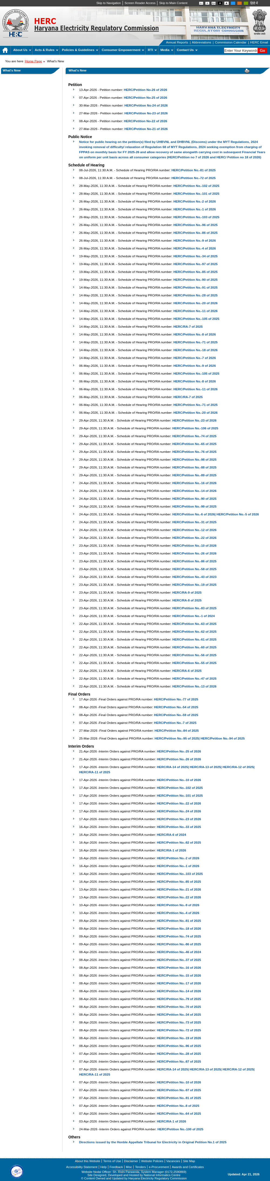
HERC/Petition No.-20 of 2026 (195, 303)
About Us (22, 50)
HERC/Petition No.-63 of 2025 (194, 624)
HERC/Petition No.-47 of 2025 (194, 678)
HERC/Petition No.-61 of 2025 (194, 639)
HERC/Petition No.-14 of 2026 (194, 491)
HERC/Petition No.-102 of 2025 (196, 186)
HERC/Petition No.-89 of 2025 (194, 475)
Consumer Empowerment (123, 50)
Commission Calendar (230, 42)
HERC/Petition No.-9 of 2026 (194, 240)
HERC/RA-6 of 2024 (171, 835)
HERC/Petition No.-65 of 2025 (194, 444)
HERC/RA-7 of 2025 (187, 326)
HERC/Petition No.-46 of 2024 (179, 952)
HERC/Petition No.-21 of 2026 (179, 889)
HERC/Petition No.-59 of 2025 (176, 715)
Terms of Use (112, 1161)
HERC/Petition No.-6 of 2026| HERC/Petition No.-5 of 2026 (215, 514)
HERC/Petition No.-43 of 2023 (194, 577)
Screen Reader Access (140, 3)
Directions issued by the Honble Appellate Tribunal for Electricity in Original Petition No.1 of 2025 (153, 1142)
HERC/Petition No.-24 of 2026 (179, 811)
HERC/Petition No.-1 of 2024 (193, 616)
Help (103, 1167)
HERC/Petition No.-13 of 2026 (194, 686)
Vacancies (173, 1161)
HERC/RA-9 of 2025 (186, 592)
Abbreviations (201, 42)
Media (166, 50)
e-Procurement (159, 1167)
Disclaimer (131, 1161)
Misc (129, 1167)
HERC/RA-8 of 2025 (186, 600)
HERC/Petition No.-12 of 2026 (194, 530)
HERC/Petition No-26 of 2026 (145, 90)
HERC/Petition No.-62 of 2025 (194, 632)
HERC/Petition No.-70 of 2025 (179, 1007)
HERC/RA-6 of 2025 (186, 671)
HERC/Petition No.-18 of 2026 (195, 350)
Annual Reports (177, 42)
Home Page (33, 61)
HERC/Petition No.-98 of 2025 (194, 459)
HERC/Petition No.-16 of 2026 (194, 483)
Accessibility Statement (81, 1167)
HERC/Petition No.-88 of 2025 (194, 467)
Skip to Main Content (173, 3)
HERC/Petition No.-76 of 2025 (194, 452)
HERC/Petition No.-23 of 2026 (194, 420)
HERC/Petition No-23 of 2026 (146, 113)
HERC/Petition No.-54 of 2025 (176, 707)
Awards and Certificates (188, 1167)
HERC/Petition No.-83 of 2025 (194, 608)
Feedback (116, 1167)
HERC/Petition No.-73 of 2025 (179, 1022)
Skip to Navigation (108, 3)
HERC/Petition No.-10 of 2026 (194, 545)
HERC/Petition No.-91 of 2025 (195, 287)
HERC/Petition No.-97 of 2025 (195, 264)
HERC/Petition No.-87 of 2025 (179, 1061)
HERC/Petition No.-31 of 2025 (194, 522)
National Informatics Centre (162, 1175)
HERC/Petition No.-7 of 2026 (194, 358)
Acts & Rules (46, 50)
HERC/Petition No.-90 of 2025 (195, 280)
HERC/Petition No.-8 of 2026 (194, 334)
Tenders (140, 1167)
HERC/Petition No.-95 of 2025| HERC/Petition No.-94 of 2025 (199, 738)
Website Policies (152, 1161)
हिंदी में (254, 3)
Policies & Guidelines (80, 50)
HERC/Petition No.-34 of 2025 (195, 256)
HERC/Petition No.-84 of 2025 (176, 730)
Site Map (189, 1161)
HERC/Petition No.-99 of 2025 (194, 506)
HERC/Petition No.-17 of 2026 (179, 983)
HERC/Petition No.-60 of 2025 (194, 647)
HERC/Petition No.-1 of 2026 (194, 209)
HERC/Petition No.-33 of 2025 (179, 827)
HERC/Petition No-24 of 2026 (146, 105)
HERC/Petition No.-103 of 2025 (196, 217)
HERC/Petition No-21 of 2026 (146, 129)
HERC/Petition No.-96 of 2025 (195, 225)
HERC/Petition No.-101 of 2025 (196, 194)
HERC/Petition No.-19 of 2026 (179, 1038)
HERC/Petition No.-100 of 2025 (180, 1129)
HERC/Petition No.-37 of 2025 (179, 960)
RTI (152, 50)
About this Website (87, 1161)
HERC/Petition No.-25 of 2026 (179, 751)
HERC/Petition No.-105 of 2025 (196, 319)
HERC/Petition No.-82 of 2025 (179, 842)
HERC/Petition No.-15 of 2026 (179, 975)
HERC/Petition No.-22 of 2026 (194, 538)
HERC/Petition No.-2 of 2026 (194, 201)
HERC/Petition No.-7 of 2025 (175, 723)
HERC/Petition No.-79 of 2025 (179, 999)
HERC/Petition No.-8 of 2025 (178, 1106)
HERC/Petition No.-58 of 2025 (194, 569)
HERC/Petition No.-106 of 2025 (195, 428)
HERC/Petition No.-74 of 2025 (194, 436)
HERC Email (259, 42)
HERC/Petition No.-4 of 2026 (194, 248)
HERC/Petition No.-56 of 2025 (194, 655)
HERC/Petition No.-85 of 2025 (195, 272)
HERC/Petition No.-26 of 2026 (194, 553)
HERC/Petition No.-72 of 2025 (193, 178)
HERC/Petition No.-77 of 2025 (176, 699)
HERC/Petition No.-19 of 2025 (194, 585)
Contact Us (187, 50)
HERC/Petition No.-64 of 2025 (179, 1113)
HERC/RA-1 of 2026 (171, 850)
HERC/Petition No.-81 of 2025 (193, 170)
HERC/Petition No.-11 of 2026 (195, 311)
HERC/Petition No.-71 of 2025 (195, 342)
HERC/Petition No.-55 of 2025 (194, 663)
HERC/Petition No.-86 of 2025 (195, 233)
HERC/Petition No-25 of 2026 (145, 98)
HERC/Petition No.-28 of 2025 (195, 295)
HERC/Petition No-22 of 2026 (145, 121)
